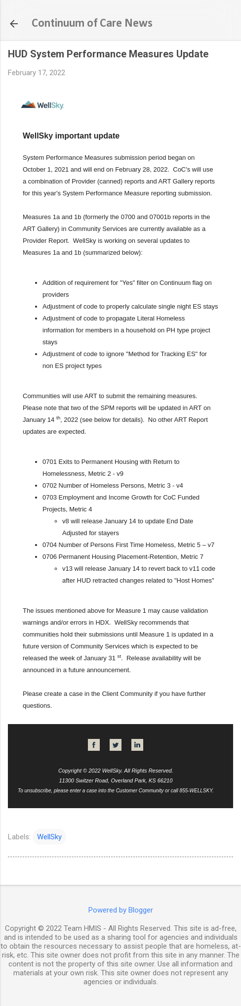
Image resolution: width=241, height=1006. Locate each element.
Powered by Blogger (120, 910)
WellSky (49, 836)
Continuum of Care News (92, 24)
